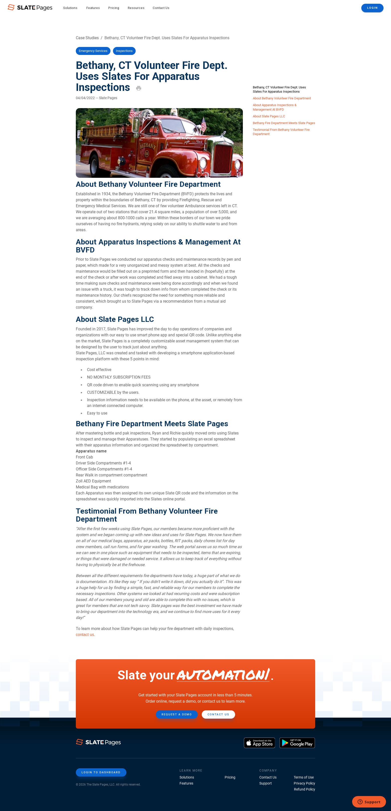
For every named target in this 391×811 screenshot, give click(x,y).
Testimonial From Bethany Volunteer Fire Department (281, 132)
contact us (85, 634)
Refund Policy (304, 789)
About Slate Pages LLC (269, 116)
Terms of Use (304, 777)
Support (265, 783)
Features (186, 783)
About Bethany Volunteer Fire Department (282, 98)
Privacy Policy (304, 783)
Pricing (113, 8)
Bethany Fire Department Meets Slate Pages (284, 123)
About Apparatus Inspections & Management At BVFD (274, 107)
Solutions (187, 777)
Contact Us (161, 8)
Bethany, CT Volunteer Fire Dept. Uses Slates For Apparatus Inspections (279, 89)
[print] (139, 88)
